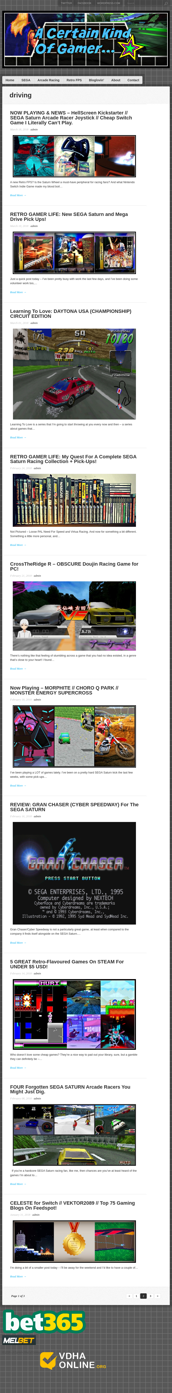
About (115, 80)
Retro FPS (74, 80)
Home (10, 80)
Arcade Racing (49, 80)
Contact (133, 80)
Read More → (19, 196)
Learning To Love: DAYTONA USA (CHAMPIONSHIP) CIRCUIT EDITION (83, 317)
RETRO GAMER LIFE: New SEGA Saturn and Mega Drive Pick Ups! (84, 218)
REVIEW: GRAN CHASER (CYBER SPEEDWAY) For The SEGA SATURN (84, 811)
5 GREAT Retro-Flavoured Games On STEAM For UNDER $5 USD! (82, 969)
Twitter (66, 3)
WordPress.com (108, 3)
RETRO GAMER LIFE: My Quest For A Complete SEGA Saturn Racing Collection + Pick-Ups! (84, 463)
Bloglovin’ (96, 80)
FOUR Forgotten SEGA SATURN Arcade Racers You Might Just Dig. (85, 1096)
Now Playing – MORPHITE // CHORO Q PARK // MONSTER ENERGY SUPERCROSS (79, 692)
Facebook (84, 3)
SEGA (26, 80)
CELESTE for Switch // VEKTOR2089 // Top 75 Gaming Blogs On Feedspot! (82, 1213)
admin (35, 130)
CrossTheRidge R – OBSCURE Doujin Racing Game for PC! (81, 570)
